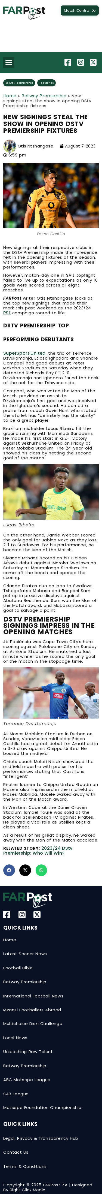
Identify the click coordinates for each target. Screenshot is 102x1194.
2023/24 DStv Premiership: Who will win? (38, 850)
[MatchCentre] (80, 10)
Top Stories (46, 83)
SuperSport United (24, 353)
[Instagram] (81, 62)
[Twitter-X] (94, 62)
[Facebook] (68, 62)
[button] (8, 62)
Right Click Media (28, 1190)
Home (10, 96)
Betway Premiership (19, 83)
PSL (7, 313)
